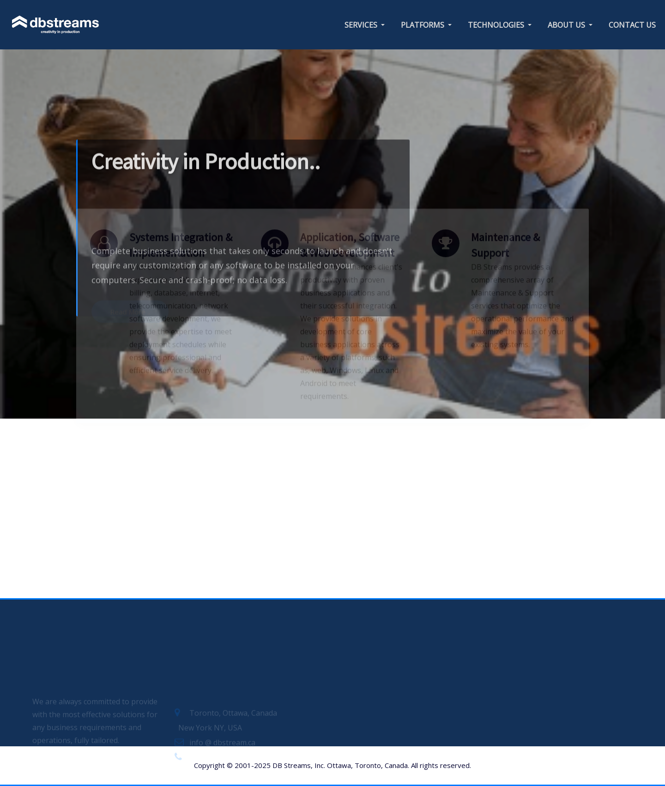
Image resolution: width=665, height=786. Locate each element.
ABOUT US (570, 25)
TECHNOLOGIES (500, 25)
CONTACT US (632, 25)
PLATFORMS (426, 25)
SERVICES (365, 25)
